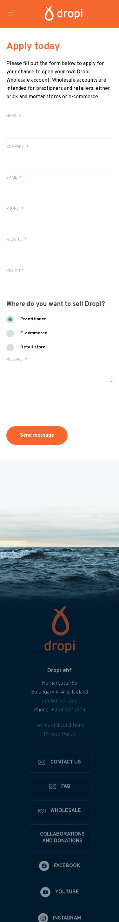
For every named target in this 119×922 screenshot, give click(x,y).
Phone (14, 209)
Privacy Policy (60, 748)
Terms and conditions (60, 739)
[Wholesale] (59, 824)
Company (17, 147)
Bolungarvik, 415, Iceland (59, 706)
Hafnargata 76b (59, 697)
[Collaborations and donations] (59, 851)
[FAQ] (59, 800)
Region (15, 270)
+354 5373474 (68, 724)
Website (16, 240)
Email (14, 178)
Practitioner (33, 319)
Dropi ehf (59, 684)
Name (13, 116)
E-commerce (33, 333)
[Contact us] (59, 776)
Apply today (33, 47)
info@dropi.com (59, 715)
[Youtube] (59, 906)
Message (17, 359)
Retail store (32, 347)
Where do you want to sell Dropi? (55, 304)
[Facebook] (59, 879)
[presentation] (43, 401)
